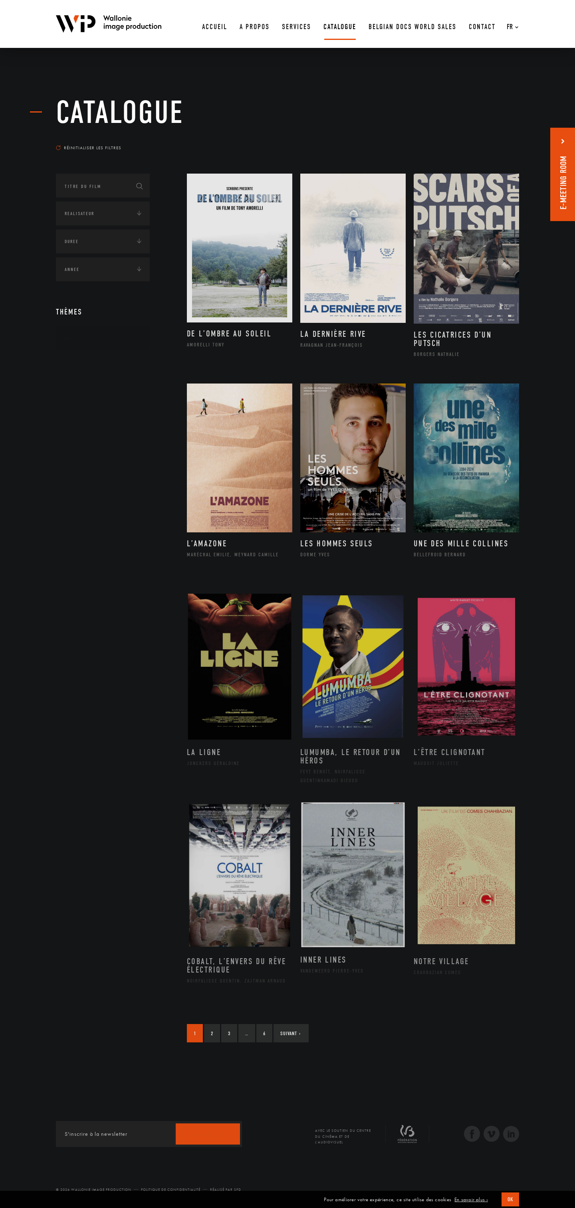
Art (68, 339)
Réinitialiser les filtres (88, 147)
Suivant (290, 1033)
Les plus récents (499, 140)
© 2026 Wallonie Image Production (93, 1189)
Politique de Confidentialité (170, 1189)
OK (510, 1199)
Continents (78, 363)
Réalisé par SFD (225, 1189)
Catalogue (120, 112)
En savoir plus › (471, 1199)
